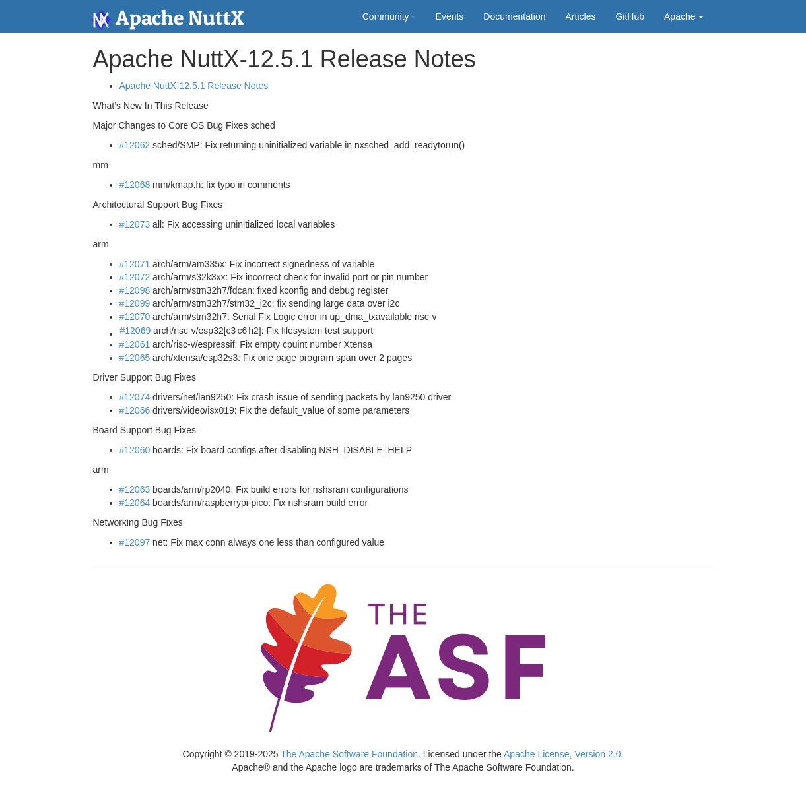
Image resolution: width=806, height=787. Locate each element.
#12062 (135, 145)
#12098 (135, 290)
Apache (683, 16)
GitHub (629, 16)
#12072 (135, 277)
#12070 (135, 316)
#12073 (135, 224)
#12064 (135, 502)
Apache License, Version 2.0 (562, 754)
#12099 (135, 303)
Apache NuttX (167, 17)
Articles (581, 16)
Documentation (514, 16)
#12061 (135, 344)
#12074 (135, 397)
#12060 (135, 450)
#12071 (135, 264)
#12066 (135, 410)
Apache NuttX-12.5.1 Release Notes (194, 85)
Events (450, 16)
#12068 (135, 184)
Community (389, 16)
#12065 (135, 357)
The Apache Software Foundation (349, 754)
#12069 (135, 330)
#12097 (135, 542)
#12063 (135, 489)
